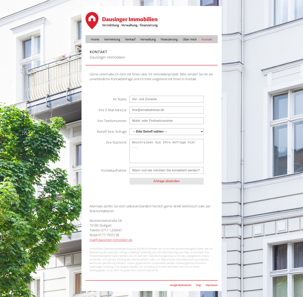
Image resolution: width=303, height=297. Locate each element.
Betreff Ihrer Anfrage (112, 131)
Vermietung (112, 39)
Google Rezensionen (180, 285)
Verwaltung (148, 39)
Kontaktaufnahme (114, 170)
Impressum (211, 285)
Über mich (190, 39)
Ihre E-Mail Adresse (113, 110)
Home (95, 39)
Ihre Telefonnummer (112, 121)
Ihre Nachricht (116, 142)
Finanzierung (169, 39)
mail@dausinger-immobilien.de (111, 240)
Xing (198, 285)
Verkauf (130, 39)
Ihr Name (120, 99)
